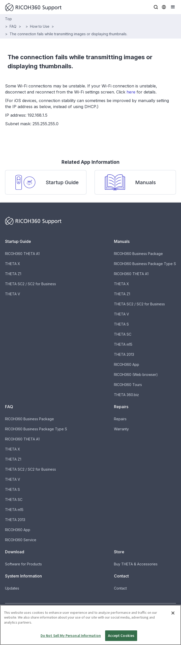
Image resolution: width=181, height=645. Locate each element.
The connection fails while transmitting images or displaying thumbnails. (68, 34)
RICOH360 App (126, 364)
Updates (12, 588)
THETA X (12, 264)
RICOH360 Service (20, 540)
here (131, 91)
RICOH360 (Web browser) (136, 374)
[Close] (172, 614)
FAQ (13, 26)
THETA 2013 (124, 354)
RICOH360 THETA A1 (22, 253)
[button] (156, 7)
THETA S (121, 324)
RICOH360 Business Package (138, 253)
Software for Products (23, 564)
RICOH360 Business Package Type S (145, 264)
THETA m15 (123, 344)
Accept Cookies (121, 637)
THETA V (12, 294)
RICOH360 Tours (128, 384)
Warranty (121, 429)
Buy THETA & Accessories (136, 564)
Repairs (120, 419)
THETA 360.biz (126, 395)
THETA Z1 (13, 274)
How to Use (39, 26)
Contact (120, 588)
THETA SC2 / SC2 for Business (30, 284)
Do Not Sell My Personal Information (71, 637)
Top (8, 19)
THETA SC (122, 334)
